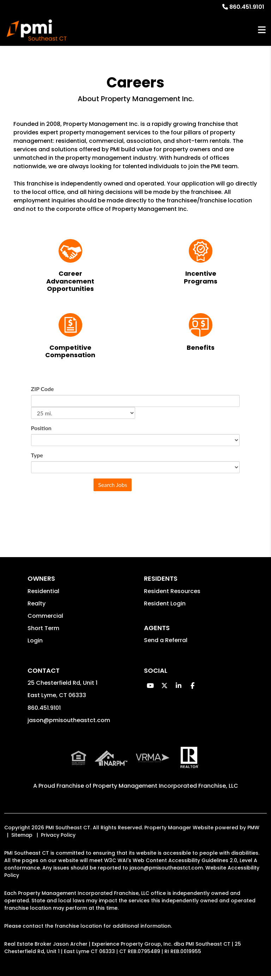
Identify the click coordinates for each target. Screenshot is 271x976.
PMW (253, 827)
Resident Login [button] (165, 603)
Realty (37, 603)
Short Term (43, 628)
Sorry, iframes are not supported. (135, 452)
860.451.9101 (246, 7)
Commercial (45, 616)
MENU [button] (262, 30)
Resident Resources (172, 591)
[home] (36, 30)
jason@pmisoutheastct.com (69, 720)
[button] (150, 685)
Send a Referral (165, 640)
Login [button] (35, 640)
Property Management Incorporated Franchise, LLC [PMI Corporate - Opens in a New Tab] (165, 786)
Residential (43, 591)
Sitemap (21, 834)
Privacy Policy (58, 834)
